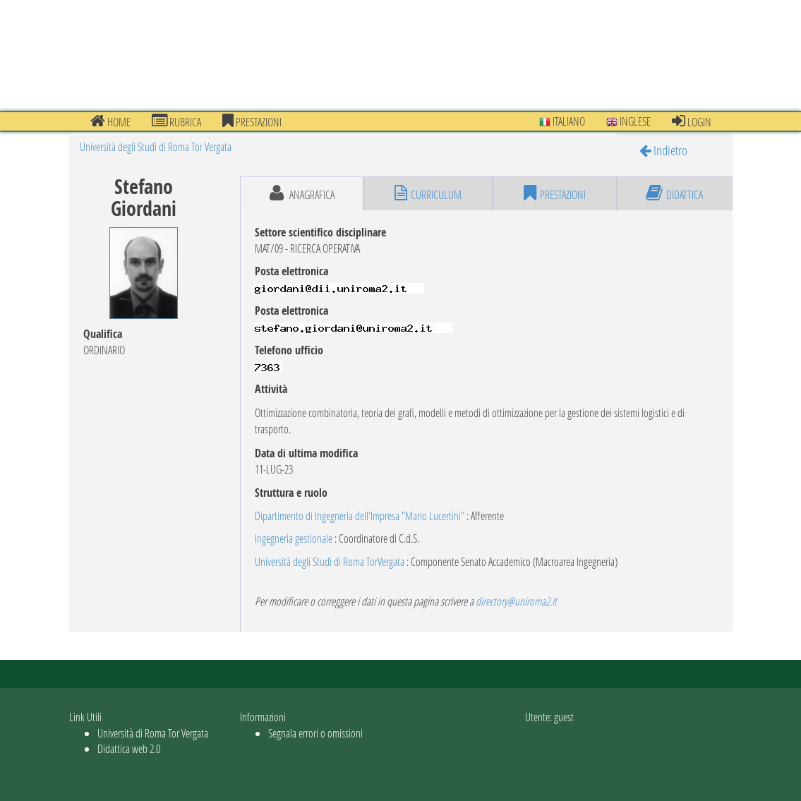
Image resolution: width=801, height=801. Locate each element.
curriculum (428, 193)
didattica (674, 193)
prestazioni (252, 121)
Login (691, 121)
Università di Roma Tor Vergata (152, 732)
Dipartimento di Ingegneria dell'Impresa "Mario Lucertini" (359, 515)
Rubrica (176, 121)
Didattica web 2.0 (128, 748)
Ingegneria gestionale (293, 538)
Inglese (628, 121)
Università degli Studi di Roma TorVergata (329, 561)
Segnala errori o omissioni (315, 732)
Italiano (562, 121)
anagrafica (302, 193)
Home (110, 121)
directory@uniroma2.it (516, 601)
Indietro (663, 150)
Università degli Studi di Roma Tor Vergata (155, 146)
